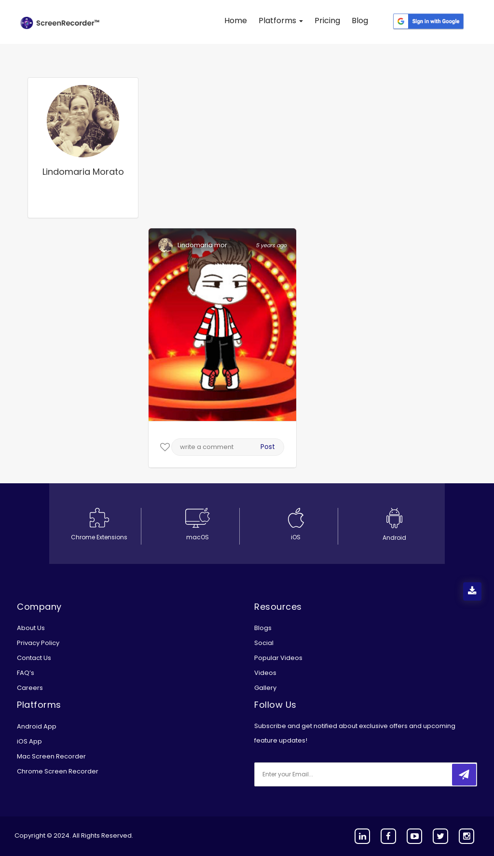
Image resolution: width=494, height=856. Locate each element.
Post (268, 446)
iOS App (29, 741)
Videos (265, 672)
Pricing (327, 20)
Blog (360, 20)
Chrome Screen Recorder (57, 771)
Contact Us (34, 657)
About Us (31, 627)
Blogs (263, 627)
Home (235, 20)
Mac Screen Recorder (51, 756)
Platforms (281, 20)
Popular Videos (278, 657)
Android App (36, 726)
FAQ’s (25, 672)
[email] (318, 774)
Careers (30, 687)
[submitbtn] (464, 775)
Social (264, 642)
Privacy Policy (38, 642)
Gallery (265, 687)
